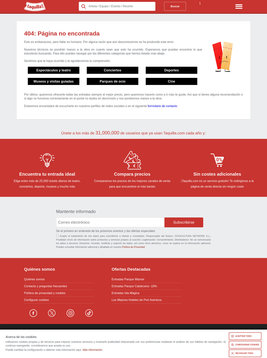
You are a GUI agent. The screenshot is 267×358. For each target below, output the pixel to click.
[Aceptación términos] (57, 235)
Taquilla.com (32, 3)
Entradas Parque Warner (128, 279)
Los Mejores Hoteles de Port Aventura (136, 300)
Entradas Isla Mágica (125, 293)
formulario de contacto (162, 106)
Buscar (175, 6)
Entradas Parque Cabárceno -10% (134, 286)
